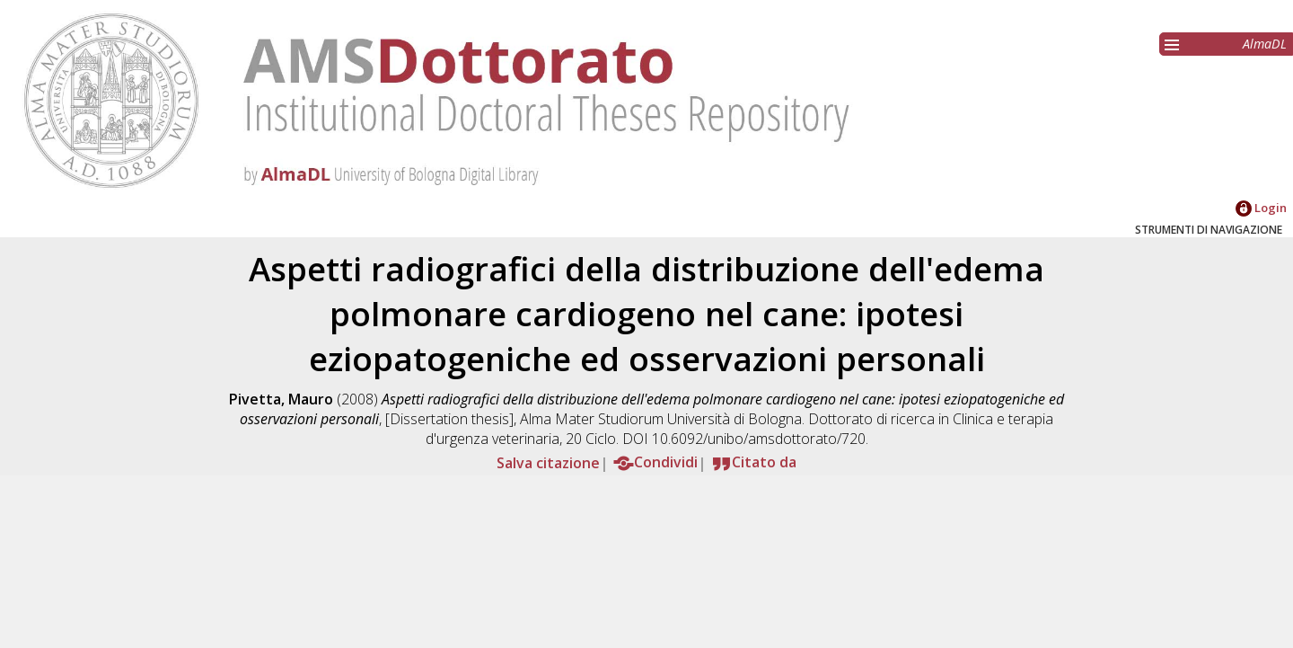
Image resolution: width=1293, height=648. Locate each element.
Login (1261, 208)
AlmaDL (1265, 43)
